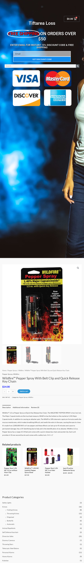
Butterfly (10, 521)
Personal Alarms (8, 552)
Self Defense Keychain (10, 532)
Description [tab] (6, 407)
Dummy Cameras (8, 540)
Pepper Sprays (12, 370)
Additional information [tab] (21, 407)
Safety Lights (6, 503)
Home (4, 370)
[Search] (77, 66)
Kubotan (5, 560)
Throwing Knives (13, 513)
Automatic (11, 524)
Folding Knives (12, 510)
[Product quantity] (9, 391)
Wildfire (21, 370)
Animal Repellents (8, 528)
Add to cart (24, 391)
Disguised (10, 517)
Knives (4, 507)
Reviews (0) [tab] (35, 407)
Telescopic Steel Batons (10, 548)
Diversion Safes (7, 536)
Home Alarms (7, 556)
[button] (42, 6)
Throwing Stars (7, 544)
